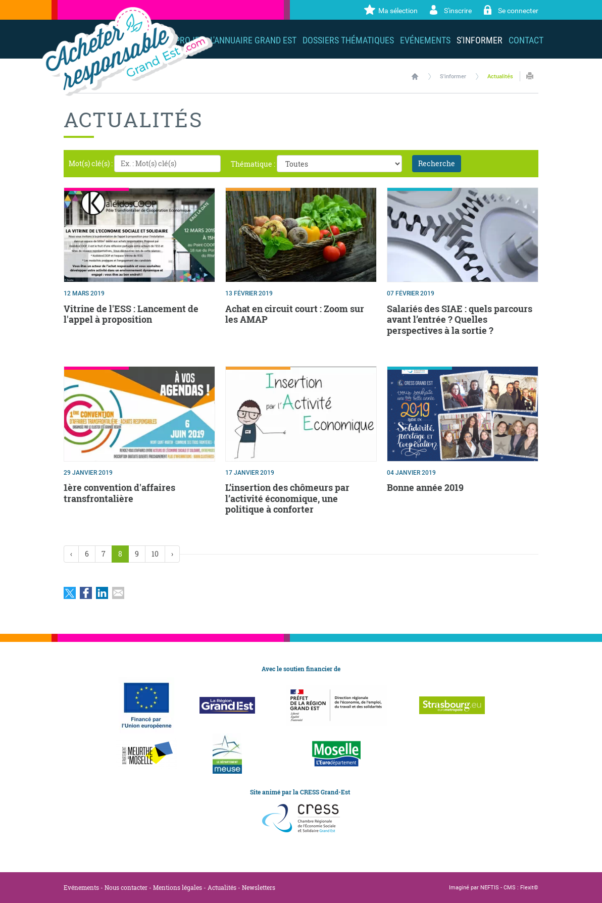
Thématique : (253, 164)
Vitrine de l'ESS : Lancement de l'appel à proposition (131, 314)
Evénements (81, 887)
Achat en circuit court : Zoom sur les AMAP (294, 314)
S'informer (453, 76)
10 (155, 554)
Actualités (500, 76)
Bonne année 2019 (425, 487)
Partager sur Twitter (70, 593)
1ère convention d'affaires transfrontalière (119, 493)
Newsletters (258, 887)
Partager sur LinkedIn (102, 593)
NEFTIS (489, 887)
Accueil (415, 76)
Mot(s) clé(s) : (91, 163)
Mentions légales (177, 887)
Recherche (436, 163)
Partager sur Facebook (86, 593)
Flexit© (529, 887)
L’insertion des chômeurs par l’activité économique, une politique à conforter (287, 498)
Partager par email (118, 593)
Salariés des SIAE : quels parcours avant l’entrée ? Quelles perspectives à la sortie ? (459, 319)
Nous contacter (126, 887)
